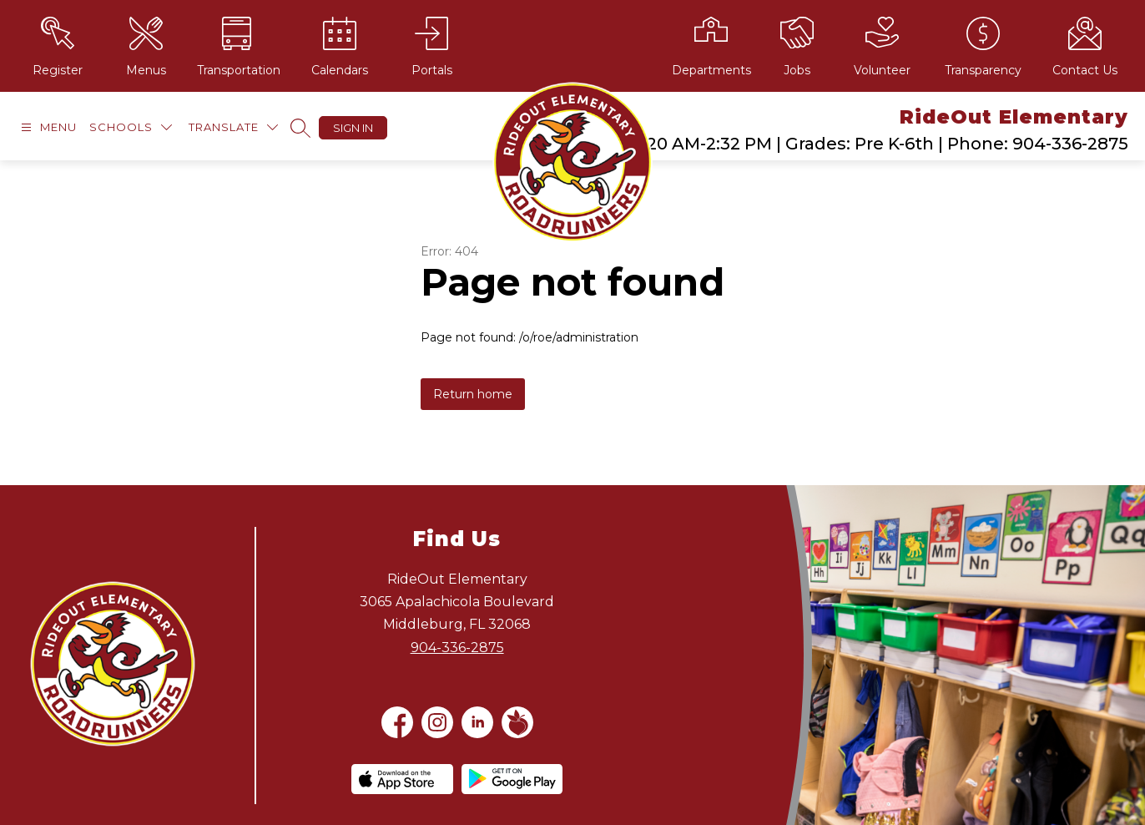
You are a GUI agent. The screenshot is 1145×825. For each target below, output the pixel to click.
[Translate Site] (233, 127)
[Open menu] (47, 127)
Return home (472, 394)
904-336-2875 (457, 647)
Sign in (353, 127)
